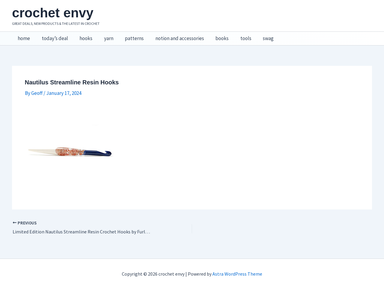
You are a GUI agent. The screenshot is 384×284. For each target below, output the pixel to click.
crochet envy (52, 12)
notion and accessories (172, 36)
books (213, 36)
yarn (104, 36)
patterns (128, 36)
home (23, 36)
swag (256, 36)
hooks (82, 36)
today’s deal (53, 36)
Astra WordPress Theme (237, 269)
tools (235, 36)
